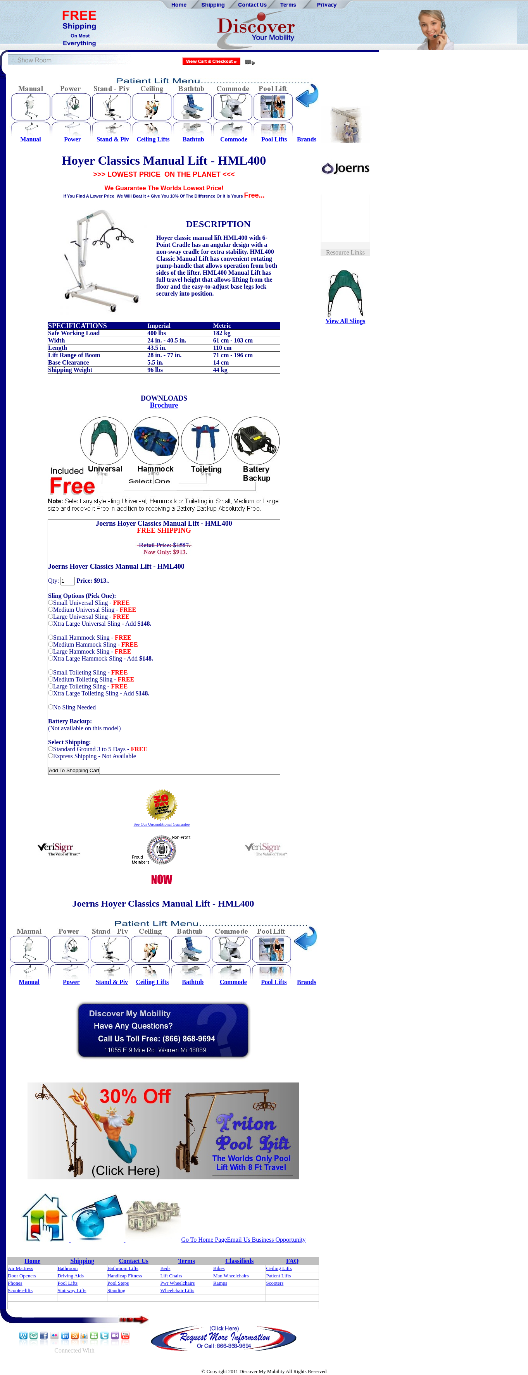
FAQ (292, 1261)
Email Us (238, 1239)
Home (32, 1261)
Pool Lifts (274, 139)
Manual (30, 139)
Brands (306, 139)
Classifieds (239, 1261)
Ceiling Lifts (153, 139)
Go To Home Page (204, 1239)
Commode (233, 139)
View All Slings (346, 321)
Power (72, 139)
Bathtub (193, 139)
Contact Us (133, 1261)
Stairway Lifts (71, 1290)
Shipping (82, 1261)
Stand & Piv (113, 139)
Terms (186, 1261)
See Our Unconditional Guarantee (162, 824)
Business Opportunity (278, 1239)
